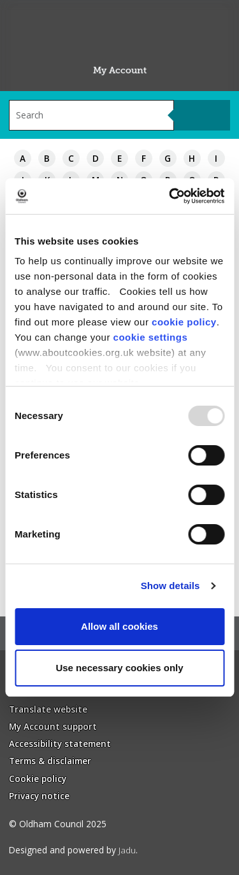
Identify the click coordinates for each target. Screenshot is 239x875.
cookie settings (150, 337)
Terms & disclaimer (50, 761)
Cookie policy (37, 778)
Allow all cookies (119, 626)
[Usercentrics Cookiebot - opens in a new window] (170, 196)
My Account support (53, 726)
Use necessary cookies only (119, 667)
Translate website (48, 709)
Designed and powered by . (73, 850)
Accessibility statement (60, 743)
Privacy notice (39, 796)
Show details (170, 585)
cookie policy (184, 322)
